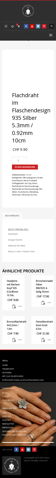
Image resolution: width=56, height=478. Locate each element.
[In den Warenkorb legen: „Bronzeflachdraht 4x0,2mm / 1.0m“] (14, 340)
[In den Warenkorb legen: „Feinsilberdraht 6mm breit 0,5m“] (43, 340)
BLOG (4, 392)
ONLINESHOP (8, 368)
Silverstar (16, 194)
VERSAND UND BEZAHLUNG (14, 431)
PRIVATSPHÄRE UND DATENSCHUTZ (18, 435)
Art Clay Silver (31, 183)
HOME (5, 365)
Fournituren (17, 180)
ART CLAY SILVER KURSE (12, 376)
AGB (4, 412)
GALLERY (6, 396)
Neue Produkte (30, 180)
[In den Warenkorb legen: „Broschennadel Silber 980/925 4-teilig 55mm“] (43, 303)
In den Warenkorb (25, 167)
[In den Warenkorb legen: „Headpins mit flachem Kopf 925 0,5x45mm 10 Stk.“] (14, 306)
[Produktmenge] (19, 161)
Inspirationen (8, 400)
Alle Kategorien (30, 177)
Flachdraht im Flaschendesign (25, 186)
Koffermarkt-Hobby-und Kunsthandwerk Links (23, 380)
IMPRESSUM (7, 427)
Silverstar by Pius (29, 194)
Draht (40, 177)
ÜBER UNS (6, 416)
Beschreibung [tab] (12, 215)
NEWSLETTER (8, 423)
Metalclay (34, 191)
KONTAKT (6, 420)
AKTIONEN (6, 372)
